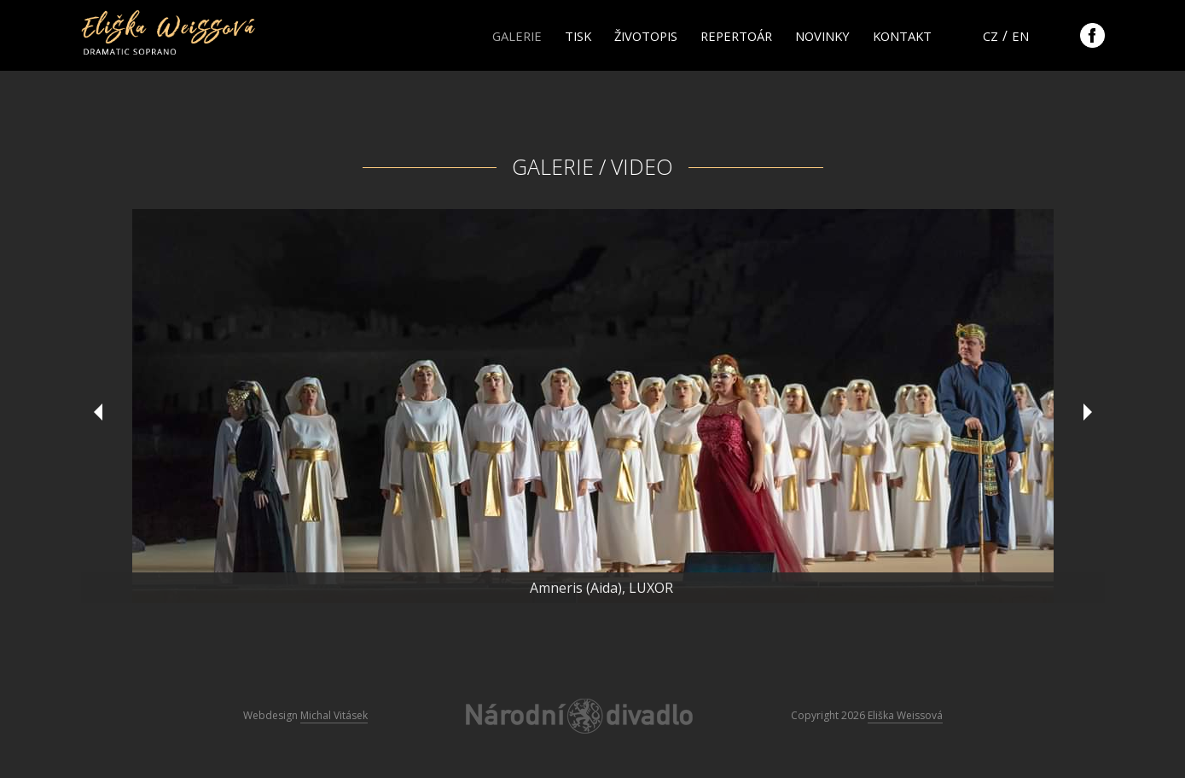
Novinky (822, 35)
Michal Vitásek (334, 715)
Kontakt (902, 35)
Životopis (645, 35)
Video (642, 166)
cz (990, 36)
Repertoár (736, 35)
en (1020, 36)
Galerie (517, 35)
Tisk (578, 35)
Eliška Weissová (905, 715)
